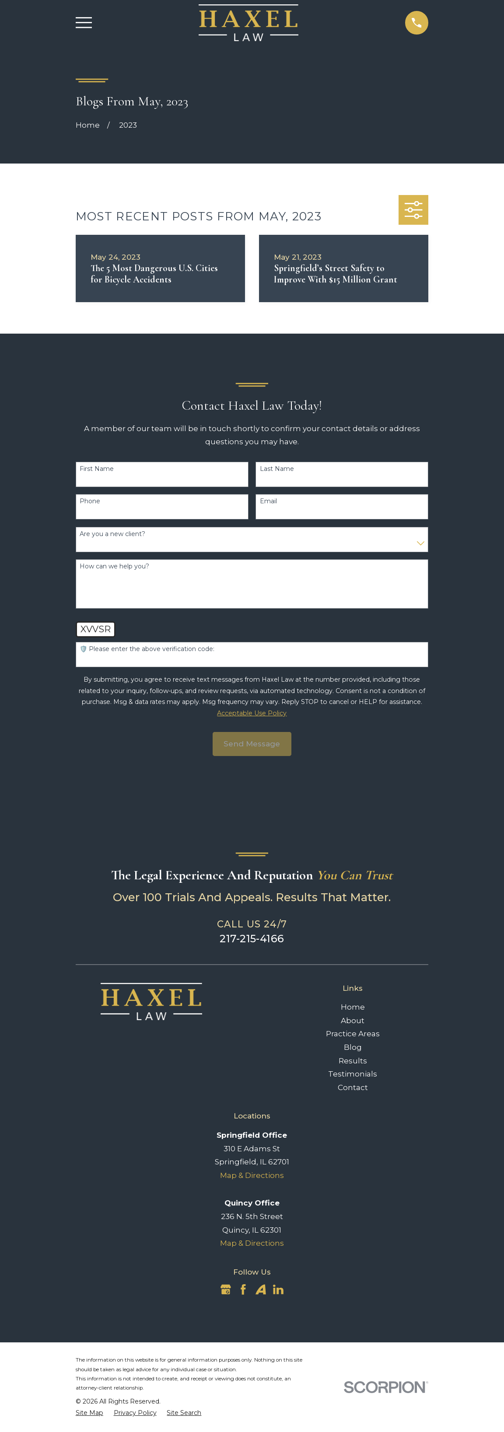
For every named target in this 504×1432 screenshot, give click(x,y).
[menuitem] (89, 1413)
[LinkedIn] (278, 1289)
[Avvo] (261, 1289)
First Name (97, 469)
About (352, 1020)
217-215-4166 (252, 938)
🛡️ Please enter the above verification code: (147, 649)
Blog (353, 1047)
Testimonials (352, 1074)
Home (353, 1007)
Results (353, 1060)
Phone (90, 501)
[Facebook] (243, 1289)
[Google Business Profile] (225, 1289)
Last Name (277, 469)
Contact (353, 1087)
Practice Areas (353, 1033)
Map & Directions (252, 1175)
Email (268, 501)
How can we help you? (114, 566)
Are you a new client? (112, 534)
